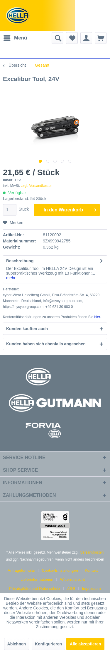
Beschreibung (19, 261)
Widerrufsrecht (72, 579)
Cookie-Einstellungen (60, 570)
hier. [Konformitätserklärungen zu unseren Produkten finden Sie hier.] (97, 317)
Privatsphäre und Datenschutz (34, 588)
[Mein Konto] (86, 38)
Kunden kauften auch (27, 328)
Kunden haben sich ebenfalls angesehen (46, 344)
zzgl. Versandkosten (36, 186)
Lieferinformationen (37, 579)
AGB (71, 588)
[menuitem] (15, 38)
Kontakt (91, 570)
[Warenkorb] (100, 38)
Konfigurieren (48, 644)
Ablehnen (16, 644)
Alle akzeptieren (85, 644)
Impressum (91, 588)
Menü (15, 37)
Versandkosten (92, 552)
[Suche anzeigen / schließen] (57, 38)
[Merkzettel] (72, 38)
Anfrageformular (21, 570)
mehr (11, 277)
